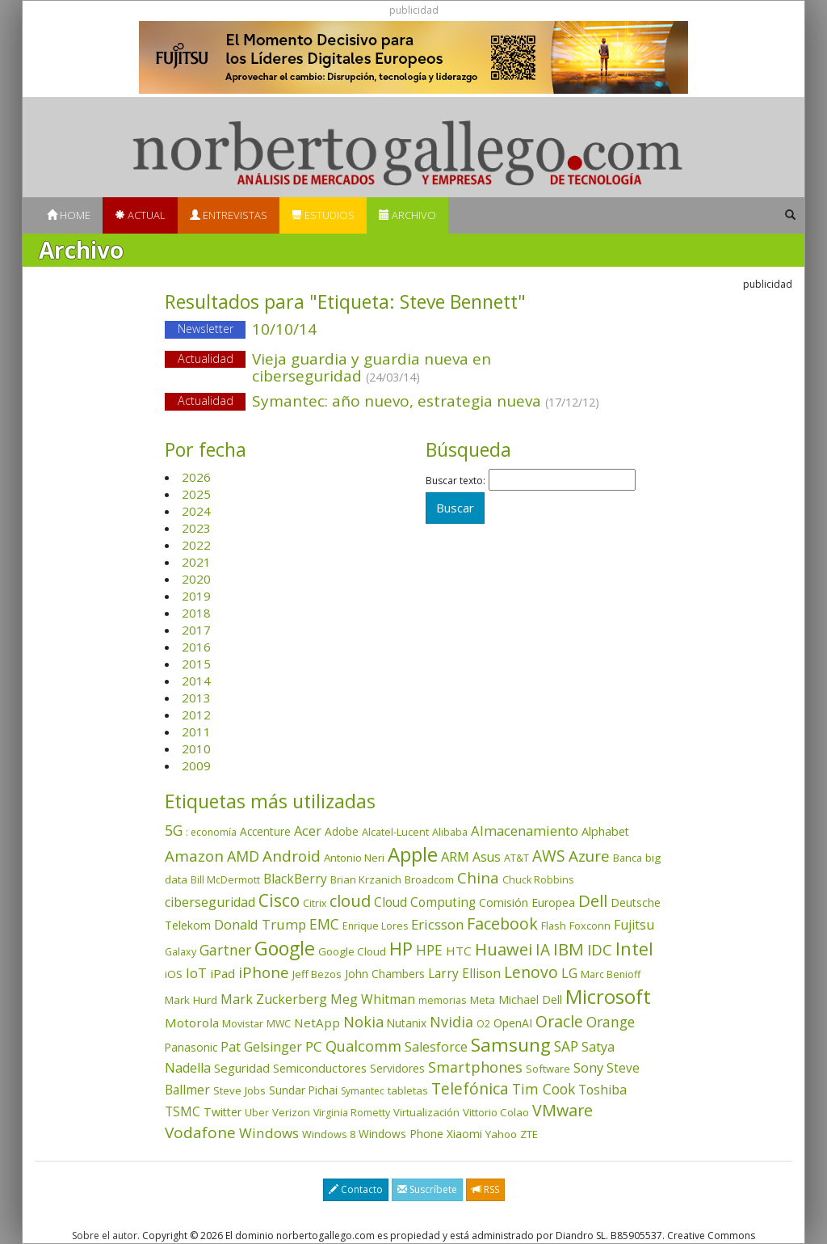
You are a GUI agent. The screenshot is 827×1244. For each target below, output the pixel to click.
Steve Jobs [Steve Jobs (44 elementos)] (239, 1090)
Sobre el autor (104, 1235)
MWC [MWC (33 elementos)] (279, 1024)
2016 (196, 647)
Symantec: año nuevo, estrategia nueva (413, 402)
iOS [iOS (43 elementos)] (174, 974)
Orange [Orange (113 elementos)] (610, 1022)
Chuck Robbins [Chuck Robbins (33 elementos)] (537, 880)
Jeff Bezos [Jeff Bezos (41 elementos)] (317, 974)
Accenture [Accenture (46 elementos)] (265, 831)
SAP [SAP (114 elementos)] (566, 1046)
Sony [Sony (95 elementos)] (588, 1067)
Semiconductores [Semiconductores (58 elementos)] (320, 1068)
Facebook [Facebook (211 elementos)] (502, 923)
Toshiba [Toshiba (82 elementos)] (602, 1090)
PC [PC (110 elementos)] (313, 1046)
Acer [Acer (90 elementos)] (307, 831)
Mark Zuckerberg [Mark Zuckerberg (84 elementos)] (273, 999)
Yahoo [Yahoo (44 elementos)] (501, 1134)
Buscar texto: (455, 480)
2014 (196, 681)
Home (68, 215)
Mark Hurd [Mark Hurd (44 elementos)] (191, 1000)
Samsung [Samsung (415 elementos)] (511, 1044)
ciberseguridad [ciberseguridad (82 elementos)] (210, 902)
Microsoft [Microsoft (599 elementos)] (608, 996)
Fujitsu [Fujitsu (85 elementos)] (634, 925)
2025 (196, 494)
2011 (196, 731)
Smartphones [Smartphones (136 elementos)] (475, 1067)
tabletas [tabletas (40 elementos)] (408, 1090)
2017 (196, 630)
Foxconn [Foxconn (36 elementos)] (590, 925)
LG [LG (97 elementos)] (569, 973)
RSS (485, 1189)
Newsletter (205, 328)
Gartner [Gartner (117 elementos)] (225, 949)
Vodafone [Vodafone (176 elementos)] (200, 1132)
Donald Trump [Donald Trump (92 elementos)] (260, 924)
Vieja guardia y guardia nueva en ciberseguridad (371, 367)
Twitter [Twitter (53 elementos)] (222, 1112)
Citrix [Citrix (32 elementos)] (314, 903)
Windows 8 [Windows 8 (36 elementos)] (328, 1134)
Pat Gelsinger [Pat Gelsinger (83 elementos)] (261, 1047)
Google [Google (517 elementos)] (284, 948)
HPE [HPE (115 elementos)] (429, 950)
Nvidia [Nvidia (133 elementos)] (451, 1021)
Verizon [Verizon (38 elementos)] (291, 1112)
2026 (196, 477)
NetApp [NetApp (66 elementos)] (317, 1022)
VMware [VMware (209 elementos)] (562, 1110)
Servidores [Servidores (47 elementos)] (397, 1068)
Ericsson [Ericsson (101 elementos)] (437, 924)
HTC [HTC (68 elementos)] (459, 950)
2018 (196, 613)
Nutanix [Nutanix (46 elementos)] (406, 1023)
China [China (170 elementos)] (478, 877)
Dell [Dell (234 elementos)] (592, 900)
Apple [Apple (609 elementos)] (413, 854)
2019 (196, 596)
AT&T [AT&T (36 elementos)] (516, 857)
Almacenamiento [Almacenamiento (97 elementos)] (524, 830)
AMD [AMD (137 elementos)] (243, 856)
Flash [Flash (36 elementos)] (553, 925)
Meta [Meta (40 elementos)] (482, 1000)
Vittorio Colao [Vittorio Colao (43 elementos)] (496, 1112)
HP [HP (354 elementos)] (401, 948)
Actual (140, 215)
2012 (196, 714)
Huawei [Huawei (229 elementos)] (503, 949)
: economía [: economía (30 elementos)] (211, 832)
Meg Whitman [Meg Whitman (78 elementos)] (372, 999)
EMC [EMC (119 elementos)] (324, 924)
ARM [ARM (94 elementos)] (455, 856)
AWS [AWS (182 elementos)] (548, 856)
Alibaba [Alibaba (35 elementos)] (450, 831)
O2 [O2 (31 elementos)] (483, 1024)
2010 (196, 748)
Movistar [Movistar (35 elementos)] (242, 1023)
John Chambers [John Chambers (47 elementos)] (385, 973)
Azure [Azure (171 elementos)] (589, 856)
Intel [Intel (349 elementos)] (634, 948)
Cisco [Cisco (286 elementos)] (279, 900)
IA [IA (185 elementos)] (542, 949)
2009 (196, 765)
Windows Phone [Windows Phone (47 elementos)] (401, 1133)
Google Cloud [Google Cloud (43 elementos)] (352, 951)
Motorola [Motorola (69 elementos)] (192, 1022)
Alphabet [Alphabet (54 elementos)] (605, 831)
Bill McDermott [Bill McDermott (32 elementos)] (225, 880)
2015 (196, 664)
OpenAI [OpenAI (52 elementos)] (512, 1023)
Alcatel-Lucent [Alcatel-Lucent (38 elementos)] (395, 831)
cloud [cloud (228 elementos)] (350, 901)
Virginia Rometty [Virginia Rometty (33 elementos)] (351, 1113)
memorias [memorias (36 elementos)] (442, 1000)
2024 (196, 511)
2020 (196, 579)
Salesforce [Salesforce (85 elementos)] (436, 1047)
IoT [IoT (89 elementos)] (196, 973)
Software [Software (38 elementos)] (548, 1068)
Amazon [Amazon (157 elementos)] (194, 855)
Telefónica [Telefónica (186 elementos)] (470, 1088)
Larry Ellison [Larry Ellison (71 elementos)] (464, 973)
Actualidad (205, 358)
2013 (196, 697)
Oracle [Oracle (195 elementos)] (559, 1021)
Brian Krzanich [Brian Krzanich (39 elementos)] (365, 879)
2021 (196, 562)
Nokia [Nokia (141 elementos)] (363, 1021)
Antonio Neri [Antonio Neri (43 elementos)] (354, 857)
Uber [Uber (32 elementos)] (257, 1113)
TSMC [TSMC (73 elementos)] (182, 1111)
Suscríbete (427, 1189)
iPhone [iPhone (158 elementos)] (263, 972)
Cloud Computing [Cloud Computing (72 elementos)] (425, 902)
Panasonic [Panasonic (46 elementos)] (191, 1047)
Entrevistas (228, 215)
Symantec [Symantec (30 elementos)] (362, 1091)
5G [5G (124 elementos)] (174, 830)
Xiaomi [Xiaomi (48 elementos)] (464, 1133)
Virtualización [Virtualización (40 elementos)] (426, 1112)
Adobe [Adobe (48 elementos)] (342, 831)
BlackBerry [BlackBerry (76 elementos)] (295, 879)
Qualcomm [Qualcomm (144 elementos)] (363, 1046)
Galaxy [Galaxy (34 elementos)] (180, 952)
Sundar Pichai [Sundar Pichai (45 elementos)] (303, 1090)
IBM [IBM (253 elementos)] (568, 949)
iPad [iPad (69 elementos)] (222, 973)
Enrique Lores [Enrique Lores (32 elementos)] (375, 926)
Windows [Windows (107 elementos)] (269, 1133)
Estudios (323, 215)
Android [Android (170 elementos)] (291, 856)
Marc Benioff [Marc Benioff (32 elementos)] (610, 974)
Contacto (356, 1189)
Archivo (407, 215)
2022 (196, 545)
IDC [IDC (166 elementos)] (599, 949)
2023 (196, 528)
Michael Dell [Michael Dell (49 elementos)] (530, 999)
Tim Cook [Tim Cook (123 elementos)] (543, 1089)
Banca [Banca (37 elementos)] (627, 857)
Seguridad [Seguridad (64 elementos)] (242, 1068)
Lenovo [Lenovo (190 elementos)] (531, 972)
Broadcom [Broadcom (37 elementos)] (429, 879)
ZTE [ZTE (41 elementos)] (529, 1134)
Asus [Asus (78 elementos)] (486, 857)
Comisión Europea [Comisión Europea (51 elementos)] (527, 902)
